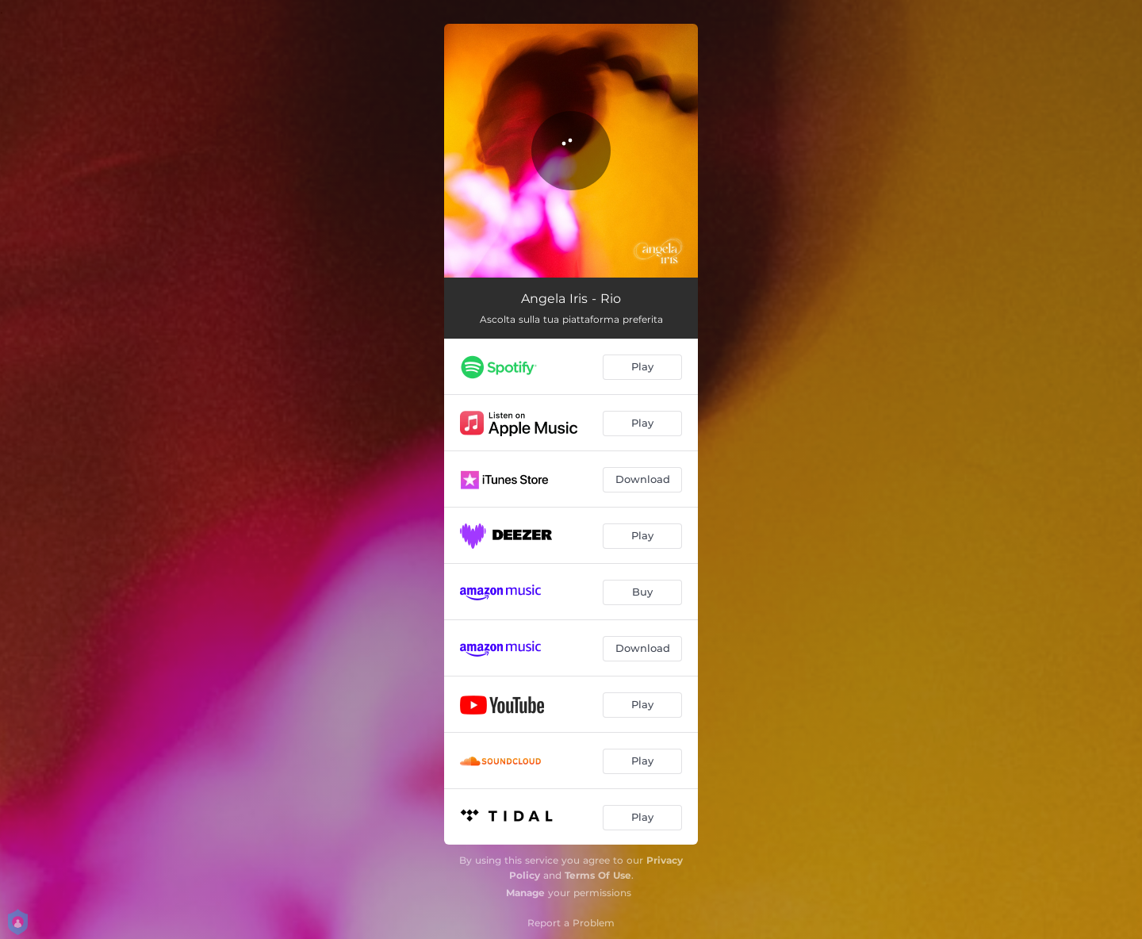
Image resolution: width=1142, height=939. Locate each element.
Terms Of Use (598, 875)
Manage (525, 893)
